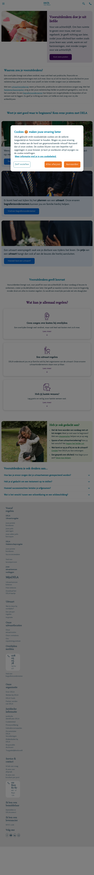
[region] (47, 148)
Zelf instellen (22, 164)
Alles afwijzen (53, 164)
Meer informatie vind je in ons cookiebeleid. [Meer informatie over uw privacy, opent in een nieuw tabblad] (35, 157)
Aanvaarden (72, 164)
